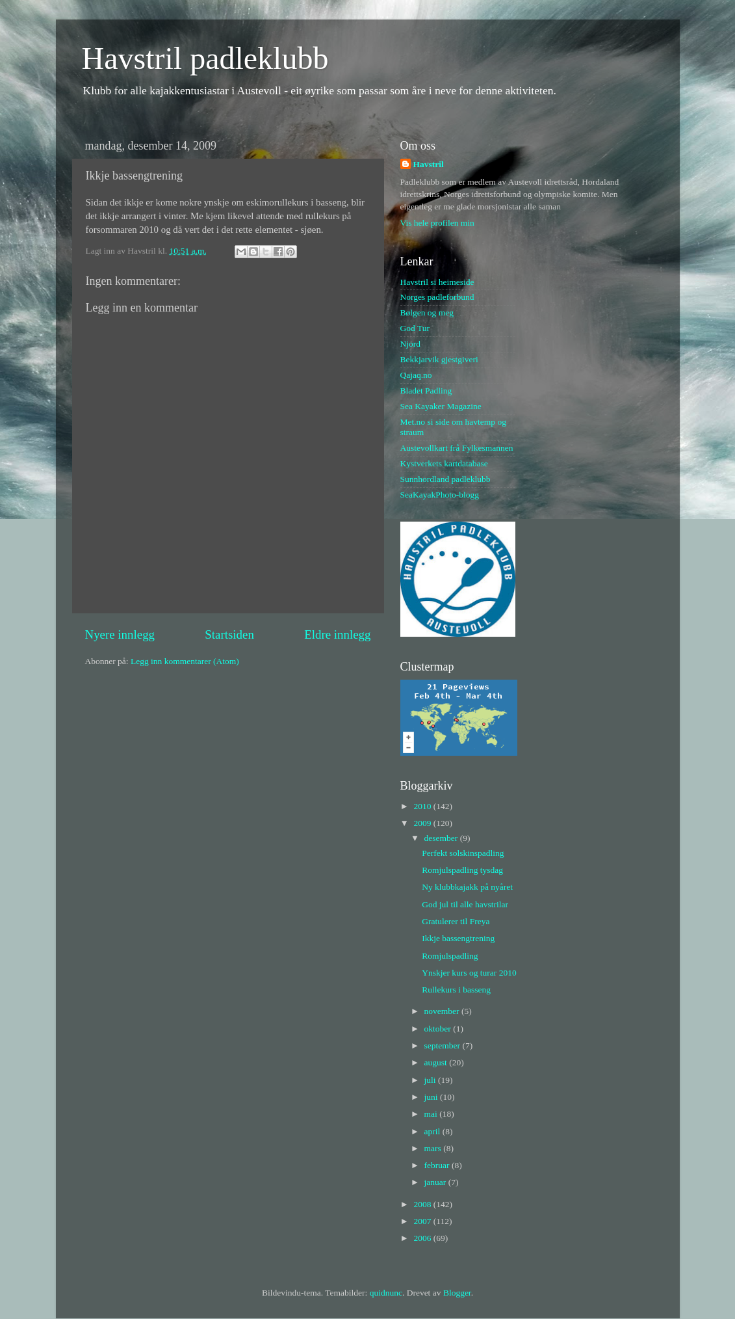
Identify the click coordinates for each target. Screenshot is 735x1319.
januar (436, 1182)
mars (434, 1148)
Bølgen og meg (427, 312)
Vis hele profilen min (437, 223)
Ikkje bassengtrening (458, 938)
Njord (410, 344)
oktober (439, 1028)
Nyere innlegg (120, 634)
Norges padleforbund (437, 297)
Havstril (428, 164)
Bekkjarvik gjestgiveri (439, 359)
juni (432, 1097)
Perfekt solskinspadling (463, 853)
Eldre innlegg (337, 634)
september (443, 1045)
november (442, 1011)
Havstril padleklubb (205, 58)
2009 (423, 823)
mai (432, 1114)
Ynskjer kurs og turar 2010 (469, 973)
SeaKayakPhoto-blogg (439, 495)
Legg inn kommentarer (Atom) (185, 661)
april (433, 1131)
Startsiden (229, 634)
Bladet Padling (426, 390)
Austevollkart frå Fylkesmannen (456, 448)
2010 (423, 806)
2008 (423, 1204)
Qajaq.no (416, 375)
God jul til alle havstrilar (465, 904)
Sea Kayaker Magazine (441, 406)
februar (438, 1165)
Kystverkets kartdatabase (444, 463)
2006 (423, 1238)
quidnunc (386, 1293)
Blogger (457, 1293)
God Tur (415, 328)
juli (431, 1080)
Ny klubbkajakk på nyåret (467, 887)
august (437, 1062)
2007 (423, 1221)
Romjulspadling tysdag (462, 870)
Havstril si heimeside (437, 282)
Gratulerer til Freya (455, 921)
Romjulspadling (450, 956)
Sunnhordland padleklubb (445, 479)
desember (442, 838)
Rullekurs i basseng (456, 989)
